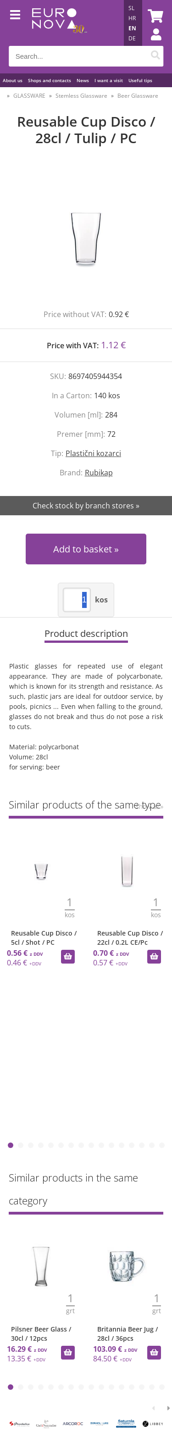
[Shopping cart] (154, 16)
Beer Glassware (137, 96)
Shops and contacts (49, 80)
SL (131, 8)
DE (132, 38)
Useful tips (140, 80)
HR (132, 18)
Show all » (149, 806)
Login (151, 44)
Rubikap (99, 473)
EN (132, 28)
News (83, 80)
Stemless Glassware (81, 96)
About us (12, 80)
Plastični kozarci (93, 453)
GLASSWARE (29, 96)
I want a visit (108, 80)
